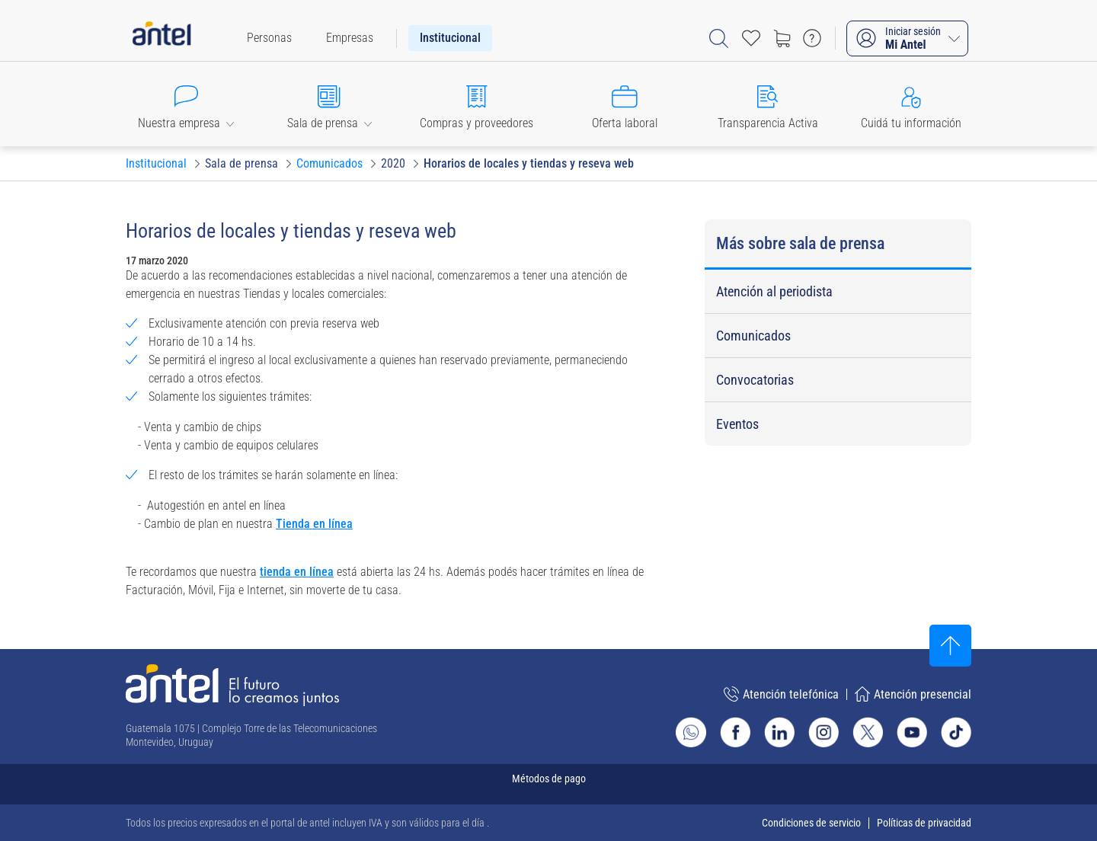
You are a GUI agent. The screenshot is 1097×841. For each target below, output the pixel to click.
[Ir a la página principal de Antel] (232, 685)
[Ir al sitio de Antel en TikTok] (956, 732)
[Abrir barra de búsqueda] (718, 38)
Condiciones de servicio (811, 823)
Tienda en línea (314, 523)
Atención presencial (913, 694)
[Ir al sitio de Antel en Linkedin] (779, 732)
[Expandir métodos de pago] (548, 784)
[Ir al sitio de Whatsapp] (691, 732)
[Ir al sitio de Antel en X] (867, 732)
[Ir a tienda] (781, 38)
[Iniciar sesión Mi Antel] (907, 38)
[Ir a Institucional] (156, 164)
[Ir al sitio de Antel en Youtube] (912, 732)
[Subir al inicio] (950, 646)
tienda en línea (297, 571)
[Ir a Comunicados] (329, 164)
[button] (186, 104)
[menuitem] (269, 38)
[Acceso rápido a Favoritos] (751, 38)
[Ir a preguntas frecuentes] (812, 38)
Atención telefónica (781, 694)
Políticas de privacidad (924, 823)
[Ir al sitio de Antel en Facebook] (735, 732)
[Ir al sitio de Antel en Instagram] (823, 732)
